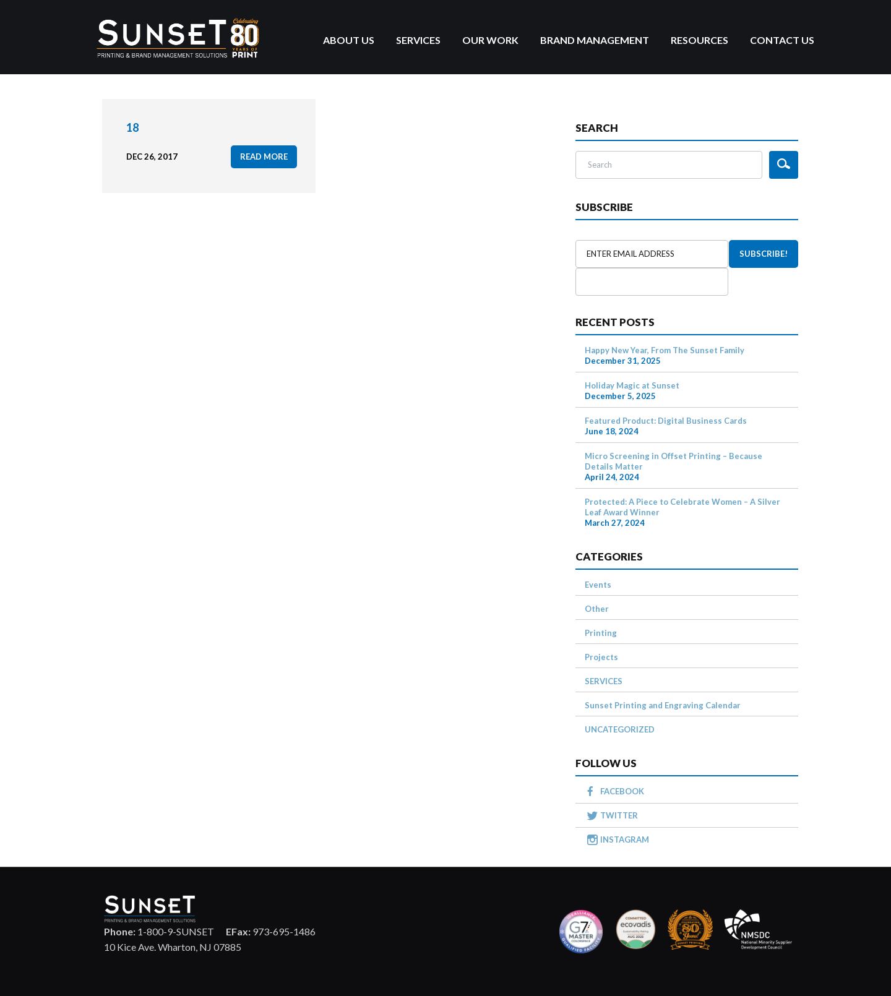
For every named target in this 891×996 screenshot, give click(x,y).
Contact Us (782, 40)
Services (418, 40)
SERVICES (603, 681)
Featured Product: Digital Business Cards (666, 421)
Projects (601, 657)
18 (132, 127)
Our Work (490, 40)
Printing (601, 633)
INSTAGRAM (624, 839)
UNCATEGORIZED (620, 729)
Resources (699, 40)
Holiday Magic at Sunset (632, 385)
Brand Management (594, 40)
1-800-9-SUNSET (159, 931)
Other (597, 609)
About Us (348, 40)
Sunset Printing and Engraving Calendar (663, 705)
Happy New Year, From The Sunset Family (664, 350)
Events (598, 585)
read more (264, 156)
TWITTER (619, 815)
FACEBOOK (622, 791)
